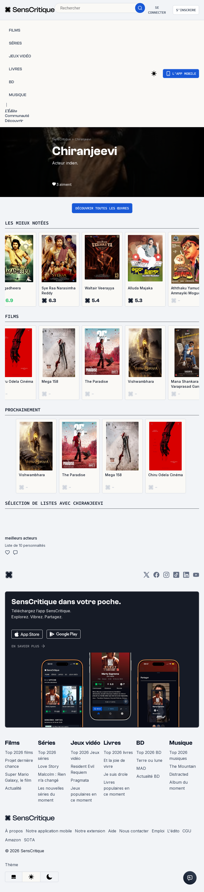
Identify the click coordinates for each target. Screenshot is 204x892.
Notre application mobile (49, 830)
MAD (141, 768)
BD (140, 742)
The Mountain (182, 766)
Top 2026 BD (148, 752)
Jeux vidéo (85, 742)
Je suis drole (116, 774)
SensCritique (61, 139)
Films (12, 742)
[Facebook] (156, 576)
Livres (112, 742)
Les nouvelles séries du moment (51, 794)
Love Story (48, 766)
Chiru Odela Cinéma (165, 475)
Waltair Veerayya (99, 288)
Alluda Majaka (140, 288)
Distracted (178, 774)
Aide (112, 830)
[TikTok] (176, 576)
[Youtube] (196, 576)
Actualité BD (148, 776)
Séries (46, 742)
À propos (14, 830)
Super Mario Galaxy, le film (18, 777)
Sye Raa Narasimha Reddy (59, 290)
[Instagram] (166, 576)
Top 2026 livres (118, 752)
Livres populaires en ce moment (116, 788)
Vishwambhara (141, 381)
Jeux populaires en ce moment (83, 794)
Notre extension (90, 830)
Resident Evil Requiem (82, 769)
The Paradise (96, 381)
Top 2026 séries (47, 755)
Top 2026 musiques (178, 755)
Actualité (13, 788)
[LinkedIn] (186, 576)
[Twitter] (146, 576)
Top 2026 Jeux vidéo (85, 755)
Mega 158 (50, 381)
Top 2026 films (19, 752)
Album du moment (178, 785)
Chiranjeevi (83, 139)
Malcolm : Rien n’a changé (52, 777)
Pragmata (80, 780)
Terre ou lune (149, 760)
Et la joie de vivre (114, 763)
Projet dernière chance (19, 763)
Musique (180, 742)
